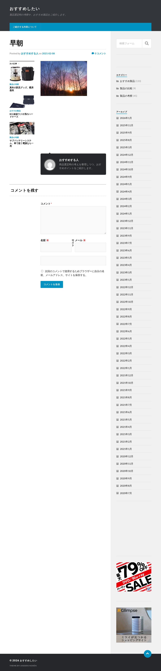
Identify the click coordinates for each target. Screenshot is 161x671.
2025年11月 (126, 125)
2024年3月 (126, 199)
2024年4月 (126, 191)
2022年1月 (126, 368)
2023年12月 (126, 221)
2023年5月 (126, 257)
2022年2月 (126, 360)
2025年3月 (126, 147)
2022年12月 (126, 287)
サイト (73, 243)
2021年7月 (126, 405)
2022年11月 (126, 294)
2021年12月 (126, 375)
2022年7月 (126, 324)
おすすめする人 (29, 53)
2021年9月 (126, 390)
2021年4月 (126, 427)
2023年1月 (126, 279)
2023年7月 (126, 243)
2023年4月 (126, 265)
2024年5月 (126, 184)
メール (80, 240)
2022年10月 (126, 301)
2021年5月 (126, 419)
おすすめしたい (25, 8)
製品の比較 (126, 88)
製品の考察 (126, 96)
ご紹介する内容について (25, 27)
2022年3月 (126, 353)
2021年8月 (126, 397)
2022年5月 (126, 338)
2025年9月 (126, 132)
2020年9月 (126, 478)
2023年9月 (126, 235)
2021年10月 (126, 383)
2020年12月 (126, 456)
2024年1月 (126, 213)
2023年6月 (126, 250)
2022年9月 (126, 309)
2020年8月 (126, 485)
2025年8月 (126, 140)
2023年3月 (126, 272)
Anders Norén (28, 666)
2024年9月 (126, 177)
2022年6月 (126, 331)
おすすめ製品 (127, 81)
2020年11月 (126, 463)
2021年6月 (126, 412)
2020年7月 (126, 493)
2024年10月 (126, 169)
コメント (46, 204)
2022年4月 (126, 346)
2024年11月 (126, 162)
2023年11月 (126, 228)
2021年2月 (126, 441)
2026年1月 (126, 118)
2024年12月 (126, 155)
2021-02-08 (48, 53)
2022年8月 (126, 316)
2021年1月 (126, 449)
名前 (45, 240)
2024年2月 (126, 206)
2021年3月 (126, 434)
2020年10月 (126, 471)
